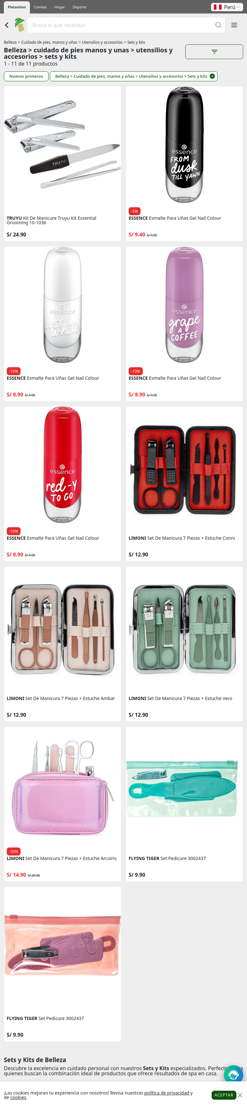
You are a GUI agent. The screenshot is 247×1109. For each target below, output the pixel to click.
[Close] (239, 1095)
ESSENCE (138, 218)
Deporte (80, 6)
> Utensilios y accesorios (101, 42)
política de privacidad (166, 1093)
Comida (40, 6)
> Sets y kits (134, 42)
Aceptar (224, 1095)
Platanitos (17, 6)
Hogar (59, 6)
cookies (18, 1097)
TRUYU (14, 218)
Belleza (10, 42)
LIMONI (137, 538)
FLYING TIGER (144, 858)
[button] (227, 7)
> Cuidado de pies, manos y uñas (48, 42)
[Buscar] (218, 25)
